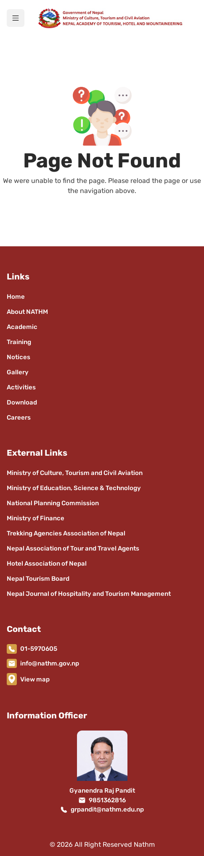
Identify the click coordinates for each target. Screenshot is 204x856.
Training (19, 342)
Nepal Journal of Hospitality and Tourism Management (89, 594)
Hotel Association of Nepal (47, 563)
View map (35, 679)
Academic (22, 327)
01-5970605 (38, 648)
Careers (19, 417)
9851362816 (107, 800)
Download (22, 402)
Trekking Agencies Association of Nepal (66, 533)
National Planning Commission (53, 503)
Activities (21, 387)
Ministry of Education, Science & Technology (74, 488)
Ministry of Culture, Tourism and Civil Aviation (75, 473)
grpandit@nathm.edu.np (107, 809)
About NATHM (27, 312)
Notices (18, 357)
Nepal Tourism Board (38, 578)
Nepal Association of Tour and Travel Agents (73, 548)
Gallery (18, 372)
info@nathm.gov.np (49, 663)
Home (16, 296)
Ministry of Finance (35, 518)
